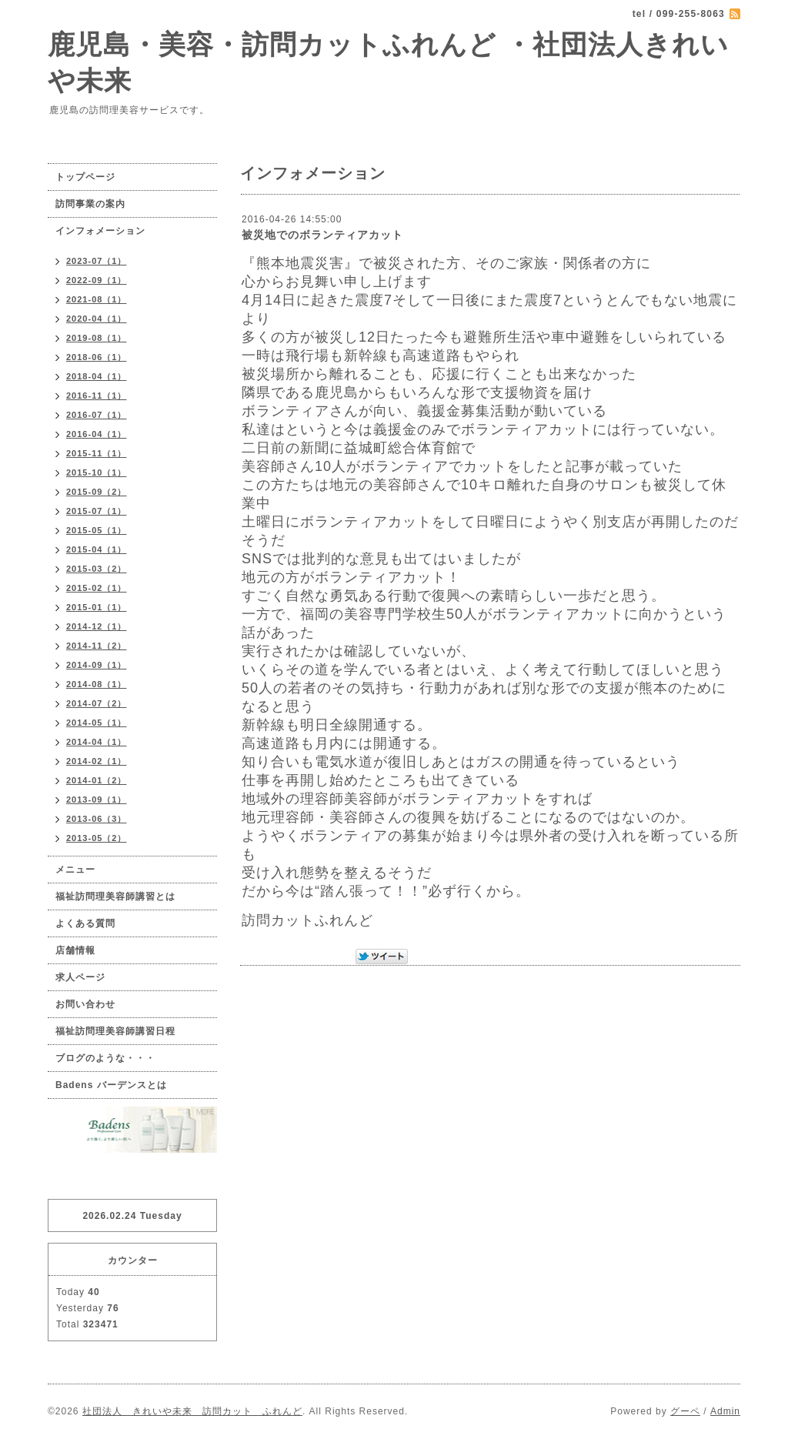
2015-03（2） (96, 568)
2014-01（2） (96, 780)
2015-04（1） (96, 549)
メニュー (75, 869)
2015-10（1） (96, 472)
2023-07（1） (96, 260)
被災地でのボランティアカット (322, 235)
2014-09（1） (96, 664)
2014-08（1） (96, 684)
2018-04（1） (96, 376)
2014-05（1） (96, 722)
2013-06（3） (96, 818)
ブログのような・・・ (105, 1058)
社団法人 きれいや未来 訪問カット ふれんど (192, 1411)
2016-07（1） (96, 414)
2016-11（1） (96, 395)
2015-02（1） (96, 588)
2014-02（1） (96, 761)
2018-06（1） (96, 357)
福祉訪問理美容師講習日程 (115, 1031)
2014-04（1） (96, 741)
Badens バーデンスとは (111, 1085)
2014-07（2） (96, 703)
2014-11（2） (96, 645)
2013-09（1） (96, 799)
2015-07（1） (96, 511)
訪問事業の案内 (90, 204)
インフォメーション (100, 230)
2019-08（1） (96, 337)
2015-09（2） (96, 491)
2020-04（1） (96, 318)
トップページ (85, 177)
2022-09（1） (96, 280)
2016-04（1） (96, 434)
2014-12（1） (96, 626)
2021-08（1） (96, 299)
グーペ (685, 1411)
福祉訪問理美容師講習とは (115, 896)
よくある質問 (85, 923)
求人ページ (80, 977)
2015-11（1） (96, 453)
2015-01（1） (96, 607)
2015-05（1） (96, 530)
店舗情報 (75, 950)
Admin (725, 1411)
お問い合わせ (85, 1004)
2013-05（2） (96, 838)
